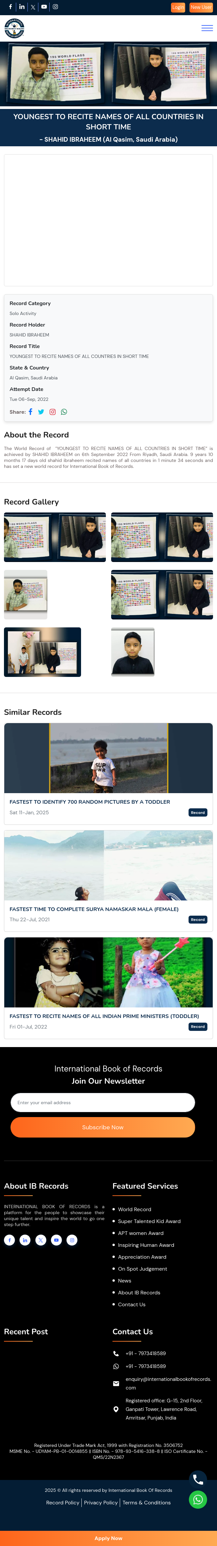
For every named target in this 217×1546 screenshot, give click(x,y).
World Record (134, 1209)
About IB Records (139, 1292)
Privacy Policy (101, 1502)
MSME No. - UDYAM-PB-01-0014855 (49, 1451)
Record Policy (62, 1502)
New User (201, 7)
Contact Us (132, 1304)
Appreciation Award (142, 1256)
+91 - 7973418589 (146, 1353)
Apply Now (108, 1538)
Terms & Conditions (146, 1502)
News (124, 1280)
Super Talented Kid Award (149, 1221)
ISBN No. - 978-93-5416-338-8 (126, 1451)
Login (178, 7)
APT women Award (141, 1233)
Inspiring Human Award (146, 1245)
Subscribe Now (102, 1127)
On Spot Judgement (142, 1268)
